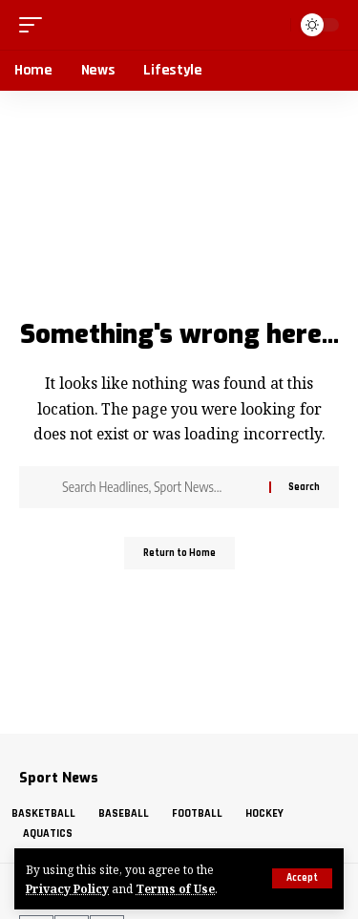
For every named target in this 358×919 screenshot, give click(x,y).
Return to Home (179, 553)
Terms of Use (175, 888)
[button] (302, 878)
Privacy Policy (67, 888)
